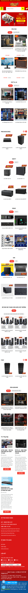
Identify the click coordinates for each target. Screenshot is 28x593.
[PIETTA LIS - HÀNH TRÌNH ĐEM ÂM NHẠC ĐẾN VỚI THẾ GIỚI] (21, 452)
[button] (26, 9)
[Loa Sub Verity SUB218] (7, 201)
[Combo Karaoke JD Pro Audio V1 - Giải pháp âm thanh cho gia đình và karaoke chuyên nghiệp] (7, 430)
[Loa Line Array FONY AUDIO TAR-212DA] (21, 379)
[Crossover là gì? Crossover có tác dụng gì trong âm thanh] (7, 489)
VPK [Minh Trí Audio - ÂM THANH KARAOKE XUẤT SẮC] (16, 261)
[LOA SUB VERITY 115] (21, 181)
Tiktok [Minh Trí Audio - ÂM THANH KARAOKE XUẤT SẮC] (17, 560)
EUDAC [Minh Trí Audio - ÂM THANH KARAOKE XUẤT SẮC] (16, 211)
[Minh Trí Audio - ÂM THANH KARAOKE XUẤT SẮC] (14, 4)
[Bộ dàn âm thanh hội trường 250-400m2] (21, 353)
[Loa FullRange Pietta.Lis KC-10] (7, 125)
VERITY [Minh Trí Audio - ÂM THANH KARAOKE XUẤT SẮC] (16, 162)
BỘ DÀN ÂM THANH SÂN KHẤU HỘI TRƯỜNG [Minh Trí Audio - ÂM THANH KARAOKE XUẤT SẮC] (13, 314)
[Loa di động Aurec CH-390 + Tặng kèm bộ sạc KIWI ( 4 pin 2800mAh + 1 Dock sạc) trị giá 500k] (21, 51)
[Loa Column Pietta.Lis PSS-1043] (21, 125)
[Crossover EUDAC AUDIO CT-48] (7, 231)
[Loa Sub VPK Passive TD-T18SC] (7, 300)
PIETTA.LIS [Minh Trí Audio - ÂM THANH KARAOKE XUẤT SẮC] (16, 85)
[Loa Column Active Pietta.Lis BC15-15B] (7, 104)
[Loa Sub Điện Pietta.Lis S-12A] (21, 104)
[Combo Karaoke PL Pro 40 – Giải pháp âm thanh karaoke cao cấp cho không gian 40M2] (21, 430)
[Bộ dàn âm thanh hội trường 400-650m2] (21, 333)
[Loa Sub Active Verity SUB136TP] (21, 201)
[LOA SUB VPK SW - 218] (21, 280)
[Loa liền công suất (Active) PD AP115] (21, 150)
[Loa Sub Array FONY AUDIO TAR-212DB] (7, 379)
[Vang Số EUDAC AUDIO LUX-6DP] (7, 251)
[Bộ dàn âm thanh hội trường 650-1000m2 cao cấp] (7, 333)
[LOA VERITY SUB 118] (7, 181)
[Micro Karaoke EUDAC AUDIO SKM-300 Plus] (21, 251)
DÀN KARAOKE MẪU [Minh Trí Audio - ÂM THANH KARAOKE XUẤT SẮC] (16, 390)
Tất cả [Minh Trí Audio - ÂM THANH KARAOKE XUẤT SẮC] (10, 32)
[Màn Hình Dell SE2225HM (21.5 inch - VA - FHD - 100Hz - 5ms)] (7, 74)
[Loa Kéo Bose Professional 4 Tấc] (7, 51)
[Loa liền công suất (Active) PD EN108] (7, 150)
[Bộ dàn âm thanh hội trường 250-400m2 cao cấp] (7, 353)
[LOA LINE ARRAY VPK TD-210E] (21, 300)
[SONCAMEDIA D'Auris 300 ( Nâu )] (21, 74)
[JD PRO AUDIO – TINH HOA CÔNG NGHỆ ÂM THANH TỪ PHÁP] (7, 452)
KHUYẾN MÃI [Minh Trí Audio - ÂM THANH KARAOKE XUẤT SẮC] (16, 32)
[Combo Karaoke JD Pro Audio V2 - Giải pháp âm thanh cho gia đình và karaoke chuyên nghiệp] (7, 410)
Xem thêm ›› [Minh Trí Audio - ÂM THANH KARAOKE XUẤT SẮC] (7, 469)
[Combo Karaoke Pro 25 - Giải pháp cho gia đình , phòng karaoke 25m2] (21, 410)
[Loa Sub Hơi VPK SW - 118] (7, 280)
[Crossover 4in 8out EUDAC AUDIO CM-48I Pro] (21, 231)
